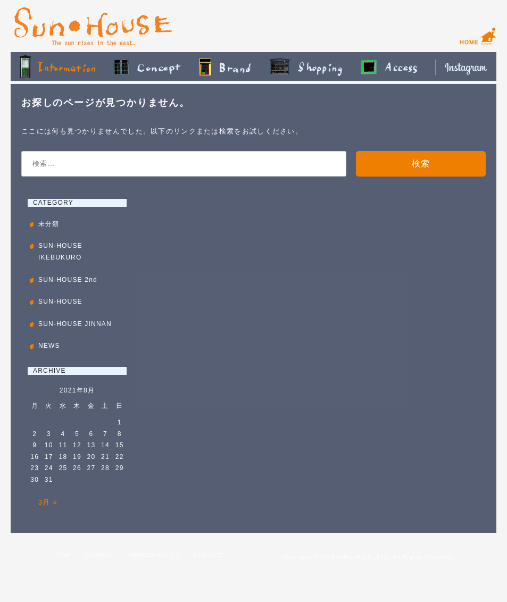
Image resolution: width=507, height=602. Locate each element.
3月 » (47, 502)
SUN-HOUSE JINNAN (75, 324)
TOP (63, 555)
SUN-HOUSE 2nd (67, 279)
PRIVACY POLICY (153, 555)
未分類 (49, 224)
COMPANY (99, 555)
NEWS (49, 345)
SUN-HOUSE (60, 301)
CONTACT (208, 555)
